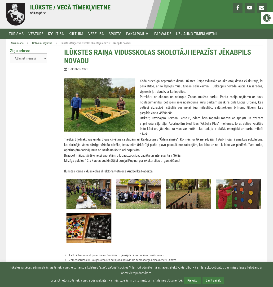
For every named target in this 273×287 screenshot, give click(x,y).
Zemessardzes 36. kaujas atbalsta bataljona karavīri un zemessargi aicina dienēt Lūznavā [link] (122, 260)
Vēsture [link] (35, 34)
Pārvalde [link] (162, 34)
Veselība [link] (96, 34)
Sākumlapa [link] (17, 43)
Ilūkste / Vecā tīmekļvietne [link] (70, 7)
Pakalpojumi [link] (138, 34)
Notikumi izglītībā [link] (42, 43)
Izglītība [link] (56, 34)
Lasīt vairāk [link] (213, 280)
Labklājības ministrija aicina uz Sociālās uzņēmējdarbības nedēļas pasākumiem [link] (116, 255)
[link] (267, 18)
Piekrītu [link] (192, 280)
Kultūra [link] (76, 34)
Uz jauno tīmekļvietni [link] (196, 34)
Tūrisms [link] (16, 34)
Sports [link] (115, 34)
